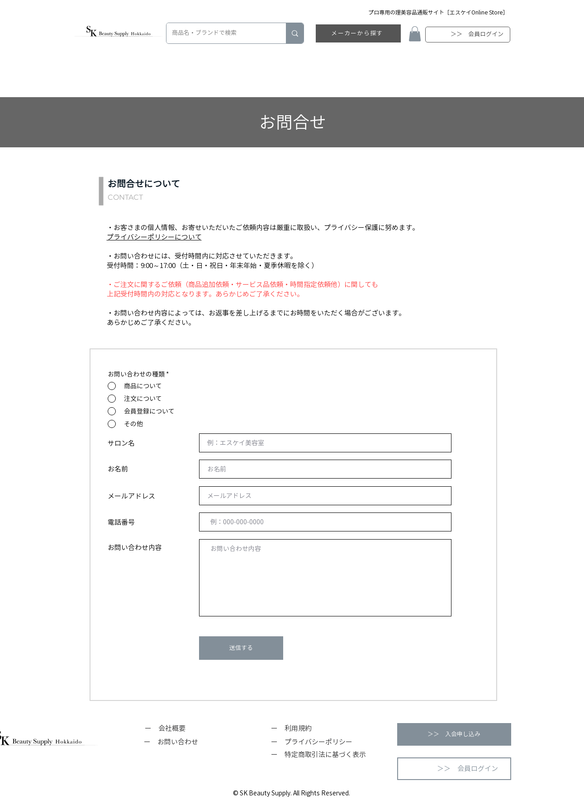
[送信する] (241, 648)
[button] (414, 33)
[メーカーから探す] (358, 33)
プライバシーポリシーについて (154, 237)
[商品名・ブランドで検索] (219, 33)
